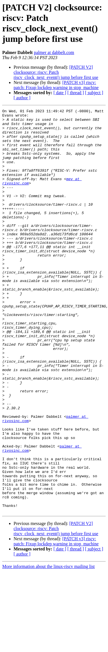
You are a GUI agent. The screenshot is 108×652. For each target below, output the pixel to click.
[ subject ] (94, 92)
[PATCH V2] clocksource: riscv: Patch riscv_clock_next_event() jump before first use (56, 72)
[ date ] (59, 92)
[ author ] (22, 97)
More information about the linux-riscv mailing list (48, 647)
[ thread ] (75, 92)
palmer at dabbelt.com (54, 52)
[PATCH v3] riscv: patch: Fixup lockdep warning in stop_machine (56, 85)
